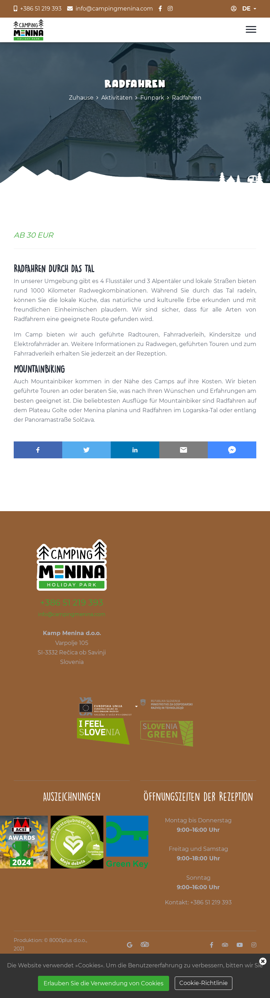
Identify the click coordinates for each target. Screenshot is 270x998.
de (246, 8)
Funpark (152, 97)
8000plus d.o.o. (67, 940)
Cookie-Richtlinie (203, 983)
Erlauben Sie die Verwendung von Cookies (103, 983)
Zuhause (81, 97)
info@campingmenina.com (71, 614)
